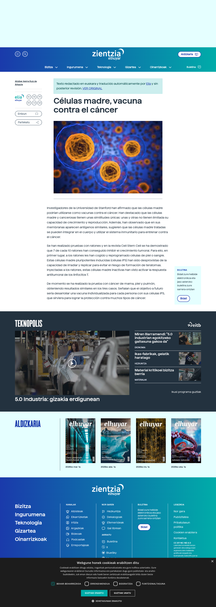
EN (29, 103)
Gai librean (111, 528)
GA (39, 103)
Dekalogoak (112, 517)
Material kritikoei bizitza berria (154, 372)
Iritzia (72, 522)
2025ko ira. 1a (142, 467)
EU (29, 97)
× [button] (212, 561)
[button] (17, 54)
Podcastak (75, 539)
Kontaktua (180, 538)
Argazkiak (75, 528)
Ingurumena (30, 514)
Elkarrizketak (77, 517)
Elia (148, 83)
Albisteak (74, 511)
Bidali (183, 298)
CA (34, 103)
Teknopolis (28, 323)
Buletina (194, 67)
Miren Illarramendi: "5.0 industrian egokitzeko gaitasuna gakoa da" (153, 338)
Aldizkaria (189, 54)
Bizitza (23, 506)
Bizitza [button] (51, 67)
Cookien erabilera (185, 532)
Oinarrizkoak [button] (161, 67)
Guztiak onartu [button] (94, 593)
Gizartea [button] (133, 67)
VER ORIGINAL (92, 88)
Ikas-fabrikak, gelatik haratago (152, 356)
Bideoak (74, 534)
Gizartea (25, 531)
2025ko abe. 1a (108, 467)
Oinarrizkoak (31, 539)
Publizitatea (181, 517)
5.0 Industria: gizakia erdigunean (57, 399)
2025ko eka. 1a (178, 467)
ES (34, 97)
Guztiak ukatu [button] (122, 593)
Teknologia (28, 523)
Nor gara (179, 511)
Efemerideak (113, 522)
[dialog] (108, 582)
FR (40, 97)
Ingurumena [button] (77, 67)
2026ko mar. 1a (73, 467)
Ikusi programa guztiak (186, 391)
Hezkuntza (111, 511)
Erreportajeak (77, 545)
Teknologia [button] (106, 67)
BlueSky (109, 552)
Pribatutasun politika (182, 525)
